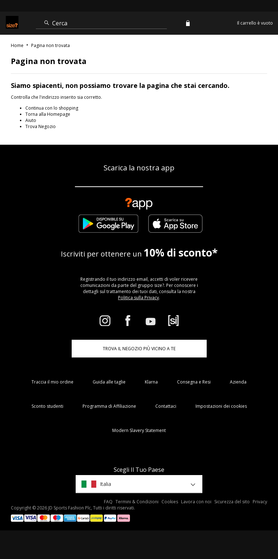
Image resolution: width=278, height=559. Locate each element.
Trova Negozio (40, 126)
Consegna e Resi (194, 382)
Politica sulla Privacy (138, 298)
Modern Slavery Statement (139, 430)
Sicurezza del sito (232, 502)
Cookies (169, 502)
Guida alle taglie (109, 382)
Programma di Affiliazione (109, 406)
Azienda (238, 382)
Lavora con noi (196, 502)
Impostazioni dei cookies (221, 406)
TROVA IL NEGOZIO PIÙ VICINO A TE (139, 349)
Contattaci (165, 406)
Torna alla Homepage (47, 114)
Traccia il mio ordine (52, 382)
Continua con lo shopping (51, 108)
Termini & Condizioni (137, 502)
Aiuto (30, 120)
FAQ (108, 502)
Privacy (260, 502)
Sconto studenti (47, 406)
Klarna (151, 382)
